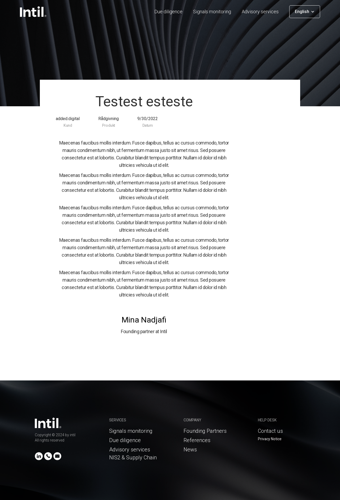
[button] (304, 11)
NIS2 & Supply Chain (133, 457)
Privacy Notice (270, 439)
